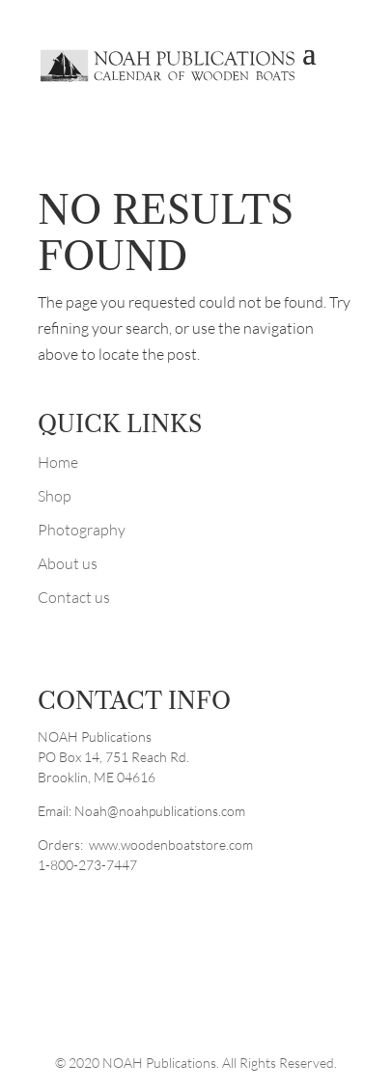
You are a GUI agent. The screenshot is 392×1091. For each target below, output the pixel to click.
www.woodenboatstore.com (171, 844)
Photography (82, 529)
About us (68, 563)
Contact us (74, 597)
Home (58, 462)
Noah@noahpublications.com (159, 811)
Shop (54, 495)
